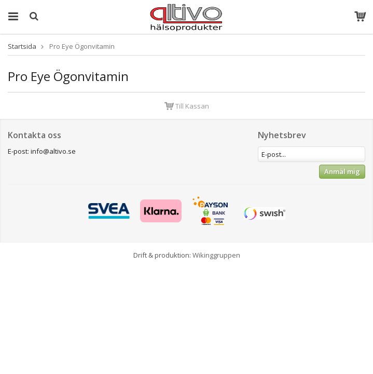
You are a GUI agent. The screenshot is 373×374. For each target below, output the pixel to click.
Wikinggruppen (216, 255)
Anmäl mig (342, 171)
